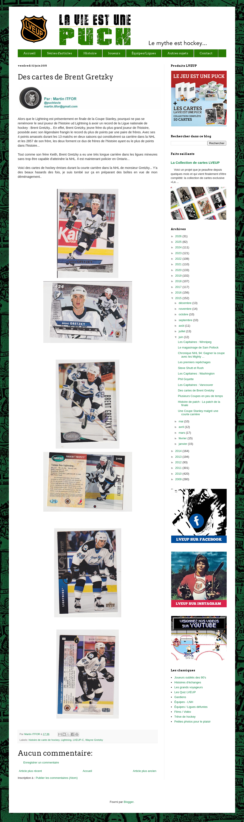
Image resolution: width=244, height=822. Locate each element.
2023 (179, 253)
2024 (179, 247)
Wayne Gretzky (94, 739)
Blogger (128, 802)
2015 (179, 298)
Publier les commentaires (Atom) (57, 777)
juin (181, 337)
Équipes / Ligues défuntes (191, 707)
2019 (179, 275)
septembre (186, 320)
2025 (179, 241)
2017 (179, 287)
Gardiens (180, 697)
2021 (179, 264)
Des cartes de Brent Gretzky (196, 390)
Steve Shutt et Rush (191, 368)
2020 (179, 270)
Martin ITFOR (32, 734)
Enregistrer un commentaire (41, 762)
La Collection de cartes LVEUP (195, 162)
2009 (179, 479)
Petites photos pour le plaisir (192, 721)
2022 (179, 258)
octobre (184, 314)
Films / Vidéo (182, 711)
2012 (179, 462)
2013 (179, 456)
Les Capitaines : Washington (196, 373)
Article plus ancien (145, 771)
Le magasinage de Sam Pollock (198, 347)
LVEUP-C (78, 739)
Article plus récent (30, 771)
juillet (182, 331)
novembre (185, 308)
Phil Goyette (186, 379)
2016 (179, 292)
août (182, 325)
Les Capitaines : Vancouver (195, 385)
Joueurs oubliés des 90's (190, 677)
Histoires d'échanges (187, 682)
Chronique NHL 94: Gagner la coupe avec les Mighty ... (201, 354)
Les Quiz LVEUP (185, 692)
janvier (183, 443)
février (183, 438)
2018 (179, 281)
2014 (179, 451)
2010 (179, 473)
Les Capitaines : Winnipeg (194, 342)
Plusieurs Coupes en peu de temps (200, 396)
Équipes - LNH (183, 702)
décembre (185, 303)
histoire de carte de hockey (44, 739)
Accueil (87, 771)
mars (182, 432)
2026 (179, 236)
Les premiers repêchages (194, 362)
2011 (179, 468)
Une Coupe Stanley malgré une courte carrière (198, 412)
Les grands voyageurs (188, 687)
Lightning (66, 739)
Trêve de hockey (185, 716)
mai (181, 421)
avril (182, 427)
